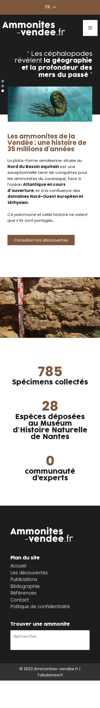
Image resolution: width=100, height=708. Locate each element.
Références (23, 593)
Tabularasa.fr (50, 675)
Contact (19, 600)
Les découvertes (29, 573)
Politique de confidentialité (40, 606)
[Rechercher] (14, 646)
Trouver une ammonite (40, 624)
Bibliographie (25, 586)
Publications (23, 579)
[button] (2, 81)
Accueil (18, 566)
